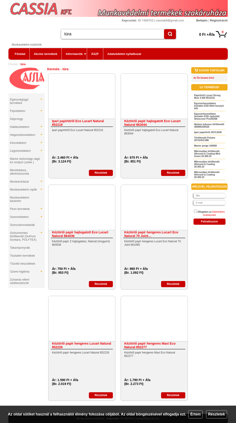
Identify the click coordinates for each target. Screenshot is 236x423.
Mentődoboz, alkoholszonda (19, 171)
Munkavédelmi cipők (26, 189)
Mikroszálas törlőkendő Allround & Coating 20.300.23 (207, 174)
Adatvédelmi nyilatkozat (124, 54)
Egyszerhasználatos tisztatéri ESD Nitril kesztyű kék (209, 106)
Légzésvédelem (26, 150)
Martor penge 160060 (205, 145)
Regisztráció (219, 20)
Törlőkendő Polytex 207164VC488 (204, 139)
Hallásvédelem (26, 127)
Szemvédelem (26, 217)
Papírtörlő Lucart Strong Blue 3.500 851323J (207, 96)
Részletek (216, 414)
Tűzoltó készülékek (22, 263)
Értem (195, 414)
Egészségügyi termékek (26, 101)
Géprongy (16, 119)
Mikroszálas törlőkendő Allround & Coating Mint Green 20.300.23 (207, 153)
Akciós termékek (45, 54)
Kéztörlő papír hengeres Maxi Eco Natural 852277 (150, 345)
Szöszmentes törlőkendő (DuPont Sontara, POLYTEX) (26, 236)
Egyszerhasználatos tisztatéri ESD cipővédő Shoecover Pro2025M (207, 116)
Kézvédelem (26, 142)
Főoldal (20, 54)
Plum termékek (26, 209)
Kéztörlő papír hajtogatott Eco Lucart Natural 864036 (80, 234)
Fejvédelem (26, 111)
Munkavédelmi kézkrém (19, 199)
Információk (76, 54)
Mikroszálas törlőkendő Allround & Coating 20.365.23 (207, 164)
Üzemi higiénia (26, 271)
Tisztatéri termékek (22, 255)
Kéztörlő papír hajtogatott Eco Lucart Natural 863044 (152, 122)
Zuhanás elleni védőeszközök (19, 281)
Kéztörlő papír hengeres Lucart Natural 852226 (81, 345)
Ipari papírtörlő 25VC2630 (208, 132)
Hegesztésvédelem (26, 135)
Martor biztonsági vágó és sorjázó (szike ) (25, 160)
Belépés (202, 20)
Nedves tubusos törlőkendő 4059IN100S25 (209, 125)
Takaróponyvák (20, 247)
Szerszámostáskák (22, 225)
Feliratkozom (209, 221)
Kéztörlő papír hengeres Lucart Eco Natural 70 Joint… (151, 234)
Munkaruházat (26, 181)
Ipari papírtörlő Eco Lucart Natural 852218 (78, 122)
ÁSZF (95, 54)
